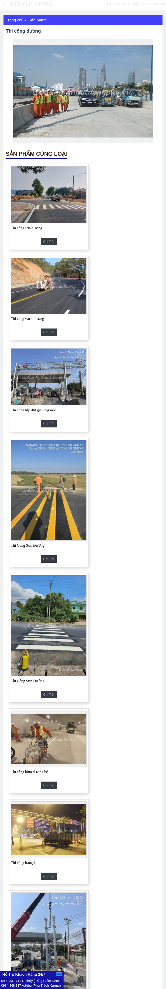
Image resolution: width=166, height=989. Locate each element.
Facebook (15, 958)
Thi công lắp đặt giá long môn (34, 306)
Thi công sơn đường (26, 222)
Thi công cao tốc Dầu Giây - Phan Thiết (72, 825)
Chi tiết (44, 235)
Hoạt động (132, 935)
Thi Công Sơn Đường (105, 345)
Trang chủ (15, 20)
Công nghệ (133, 927)
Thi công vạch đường (104, 221)
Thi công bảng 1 (23, 553)
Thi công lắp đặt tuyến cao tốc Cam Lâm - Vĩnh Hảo (80, 793)
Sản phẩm (37, 20)
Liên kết (10, 943)
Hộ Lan (71, 636)
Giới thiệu (132, 919)
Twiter (12, 966)
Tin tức (92, 935)
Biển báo (72, 729)
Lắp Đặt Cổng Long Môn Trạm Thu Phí (118, 593)
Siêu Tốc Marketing (151, 986)
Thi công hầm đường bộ (107, 430)
